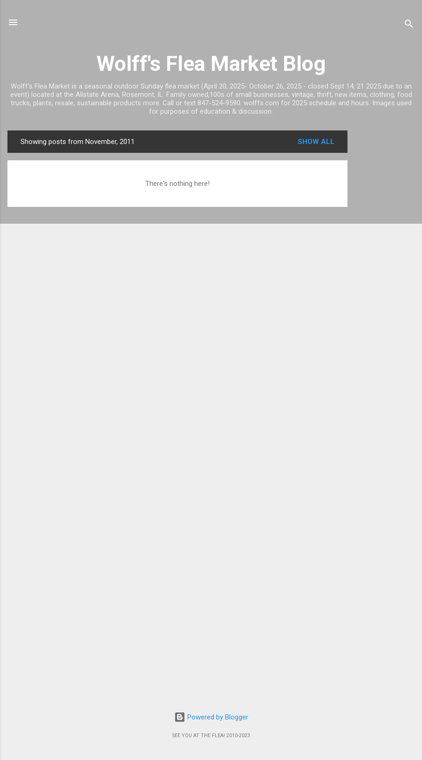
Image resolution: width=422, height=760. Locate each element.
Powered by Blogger (211, 717)
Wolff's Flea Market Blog (211, 63)
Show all (316, 141)
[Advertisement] (385, 270)
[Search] (409, 25)
